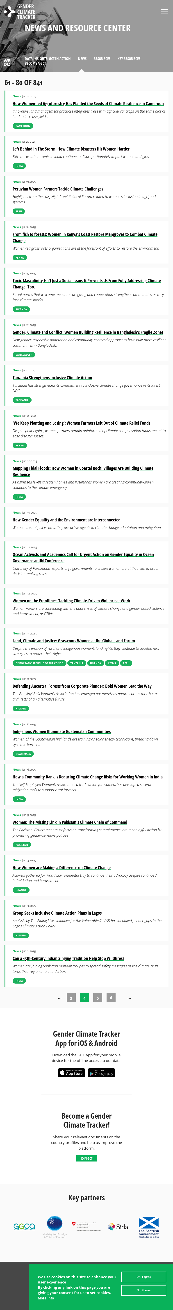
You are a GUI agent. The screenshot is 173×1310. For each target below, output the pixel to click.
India (19, 166)
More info (46, 1299)
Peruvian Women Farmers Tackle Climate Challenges (58, 189)
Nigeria (21, 708)
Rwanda (21, 309)
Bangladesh (24, 354)
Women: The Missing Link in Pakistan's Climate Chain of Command (70, 822)
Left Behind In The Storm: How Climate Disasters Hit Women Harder (71, 149)
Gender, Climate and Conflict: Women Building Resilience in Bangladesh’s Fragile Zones (88, 332)
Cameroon (23, 126)
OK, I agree (144, 1278)
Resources (102, 58)
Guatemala (23, 754)
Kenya (20, 257)
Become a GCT (35, 63)
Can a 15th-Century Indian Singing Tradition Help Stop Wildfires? (68, 958)
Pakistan (22, 844)
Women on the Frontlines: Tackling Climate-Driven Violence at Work (71, 601)
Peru (19, 211)
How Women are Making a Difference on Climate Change (62, 867)
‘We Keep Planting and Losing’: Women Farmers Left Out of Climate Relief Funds (81, 423)
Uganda (95, 663)
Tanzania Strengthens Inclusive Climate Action (52, 378)
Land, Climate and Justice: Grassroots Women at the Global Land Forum (74, 641)
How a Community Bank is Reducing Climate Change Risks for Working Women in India (88, 777)
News (82, 58)
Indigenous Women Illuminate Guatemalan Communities (62, 731)
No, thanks (143, 1291)
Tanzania (22, 400)
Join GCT (86, 1158)
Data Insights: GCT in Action (48, 58)
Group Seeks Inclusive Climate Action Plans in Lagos (57, 913)
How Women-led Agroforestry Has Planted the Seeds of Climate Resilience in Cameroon (88, 103)
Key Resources (129, 58)
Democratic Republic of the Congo (40, 663)
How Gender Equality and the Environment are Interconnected (67, 520)
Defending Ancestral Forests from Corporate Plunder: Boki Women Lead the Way (82, 686)
